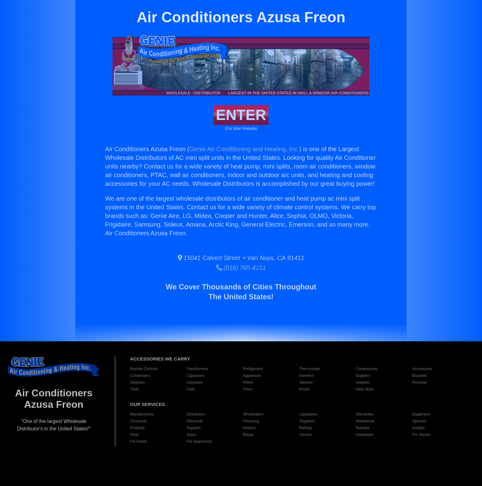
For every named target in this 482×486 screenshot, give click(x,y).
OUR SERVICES (147, 404)
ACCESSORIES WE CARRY (160, 358)
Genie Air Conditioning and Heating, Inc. (244, 149)
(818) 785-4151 (241, 267)
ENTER (241, 115)
